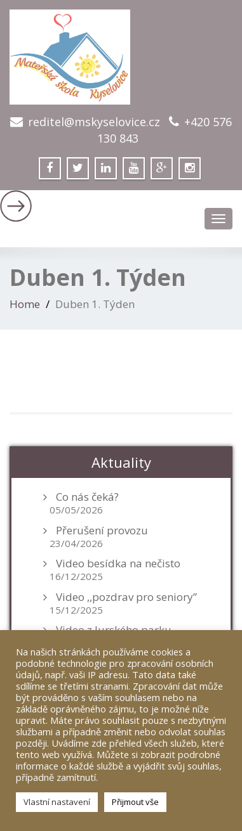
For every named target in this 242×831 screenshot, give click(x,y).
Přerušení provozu (102, 530)
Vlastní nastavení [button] (57, 802)
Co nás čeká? (87, 497)
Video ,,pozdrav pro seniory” (126, 597)
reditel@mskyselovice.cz (94, 121)
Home (25, 304)
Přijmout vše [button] (135, 802)
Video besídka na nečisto (118, 563)
